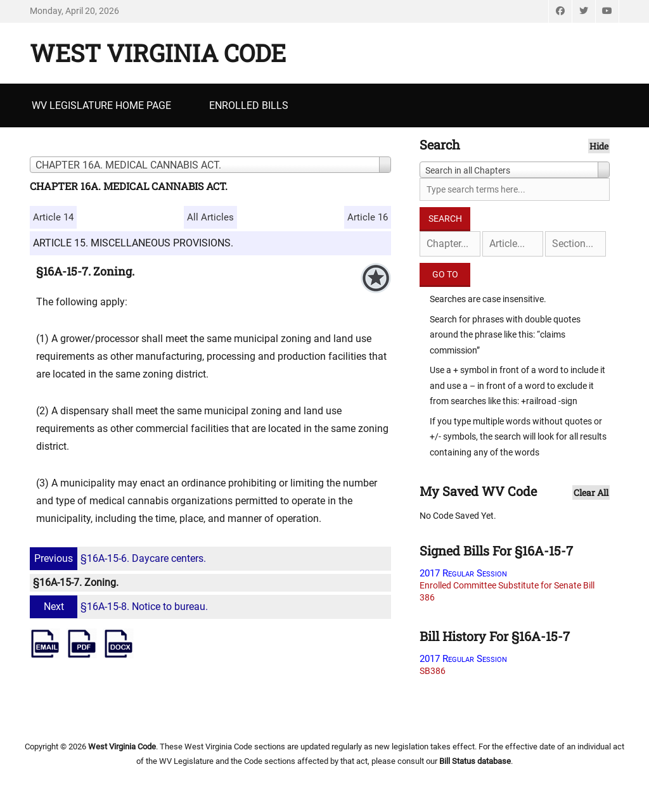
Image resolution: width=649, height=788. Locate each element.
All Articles (210, 217)
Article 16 (367, 217)
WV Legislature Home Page (101, 105)
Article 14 (53, 217)
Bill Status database (475, 761)
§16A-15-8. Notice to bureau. (120, 607)
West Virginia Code (158, 52)
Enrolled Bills (248, 105)
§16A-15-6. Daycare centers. (119, 558)
